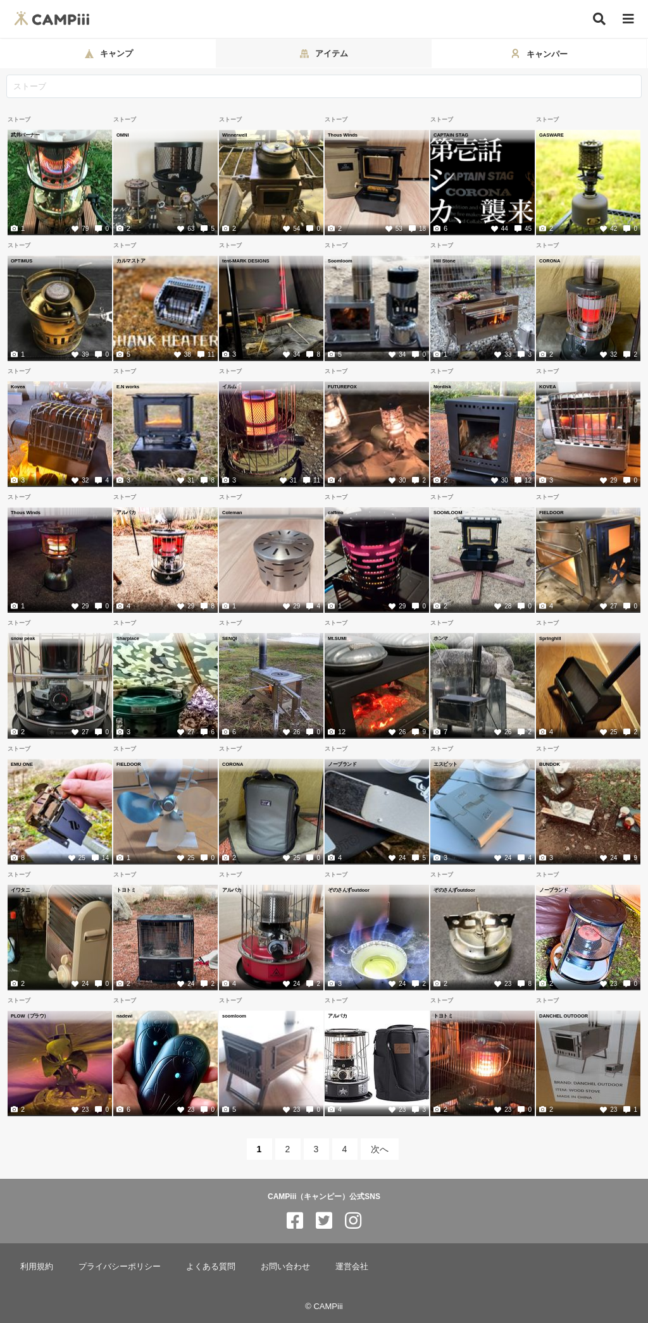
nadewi (124, 1015)
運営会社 (351, 1266)
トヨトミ (125, 889)
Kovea (18, 386)
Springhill (550, 638)
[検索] (599, 19)
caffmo (336, 512)
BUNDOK (549, 763)
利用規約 (36, 1266)
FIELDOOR (551, 512)
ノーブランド (342, 763)
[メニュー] (628, 19)
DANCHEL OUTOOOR (563, 1015)
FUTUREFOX (342, 386)
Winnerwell (234, 134)
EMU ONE (22, 763)
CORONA (549, 260)
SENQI (229, 638)
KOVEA (547, 386)
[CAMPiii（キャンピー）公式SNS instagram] (353, 1221)
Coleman (232, 512)
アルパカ (125, 512)
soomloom (234, 1015)
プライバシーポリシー (119, 1266)
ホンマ (440, 638)
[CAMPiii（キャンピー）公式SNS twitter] (324, 1221)
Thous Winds (343, 134)
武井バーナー (25, 134)
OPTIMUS (21, 260)
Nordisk (442, 386)
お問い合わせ (285, 1266)
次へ (380, 1149)
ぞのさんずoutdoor (349, 889)
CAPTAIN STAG (450, 134)
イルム (229, 386)
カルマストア (130, 260)
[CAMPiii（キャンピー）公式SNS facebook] (295, 1221)
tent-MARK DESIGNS (246, 260)
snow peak (23, 638)
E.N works (127, 386)
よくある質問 (210, 1266)
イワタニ (20, 889)
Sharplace (127, 638)
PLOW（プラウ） (30, 1015)
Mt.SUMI (337, 638)
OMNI (122, 134)
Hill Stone (444, 260)
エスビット (445, 763)
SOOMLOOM (447, 512)
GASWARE (551, 134)
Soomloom (340, 260)
